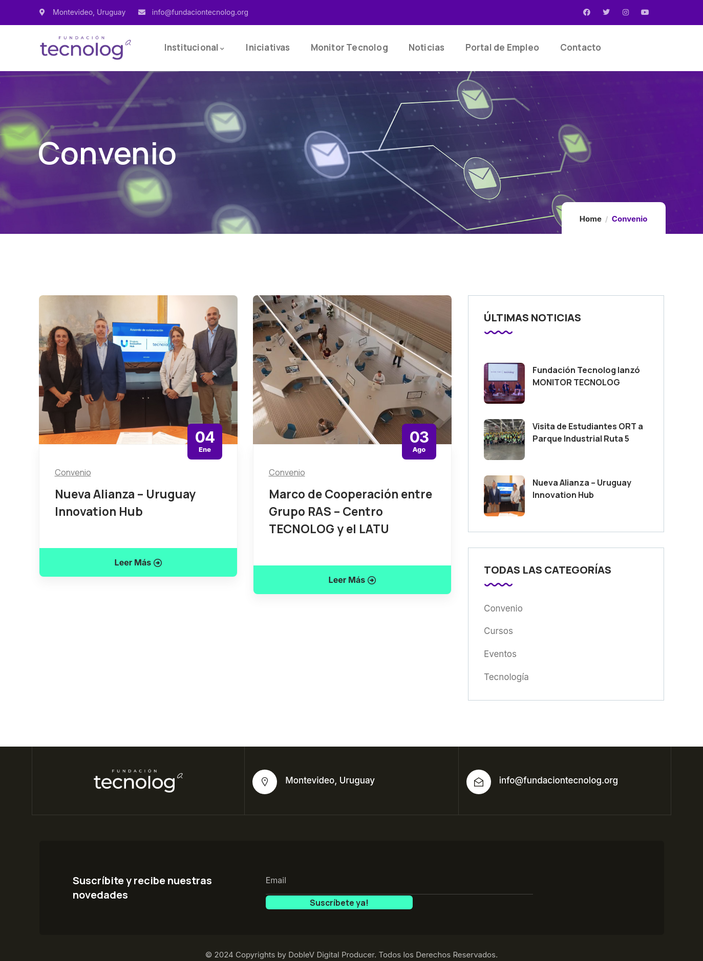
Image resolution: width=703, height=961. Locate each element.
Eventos (500, 654)
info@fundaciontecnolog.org (558, 780)
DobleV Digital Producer (331, 940)
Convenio (73, 472)
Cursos (498, 631)
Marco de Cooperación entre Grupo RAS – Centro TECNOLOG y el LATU (350, 511)
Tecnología (506, 677)
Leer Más (138, 562)
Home (591, 219)
